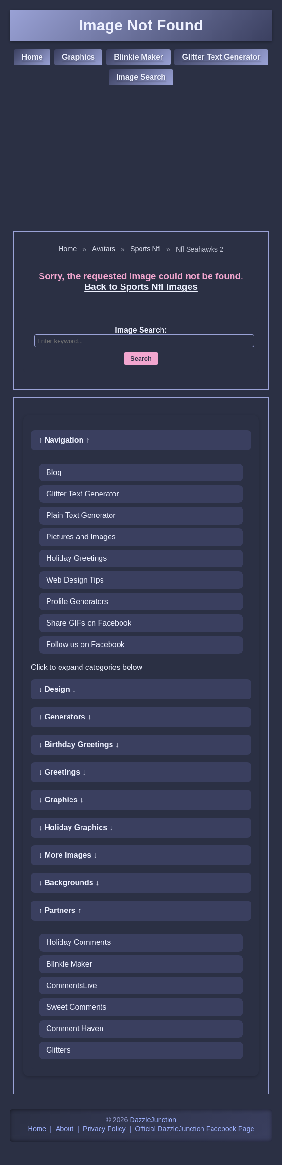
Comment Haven (74, 1028)
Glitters (58, 1050)
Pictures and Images (81, 537)
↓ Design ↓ (57, 689)
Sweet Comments (76, 1007)
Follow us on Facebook (85, 644)
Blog (53, 472)
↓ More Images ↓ (68, 855)
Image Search (141, 77)
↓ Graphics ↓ (61, 800)
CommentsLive (71, 986)
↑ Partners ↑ (60, 910)
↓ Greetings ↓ (62, 772)
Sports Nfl (146, 249)
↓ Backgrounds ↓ (69, 883)
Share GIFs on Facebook (88, 623)
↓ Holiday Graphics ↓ (76, 827)
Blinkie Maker (138, 57)
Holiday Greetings (76, 558)
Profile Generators (77, 602)
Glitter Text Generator (221, 57)
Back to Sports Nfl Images (141, 287)
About (65, 1129)
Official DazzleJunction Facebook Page (194, 1129)
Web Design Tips (75, 580)
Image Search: (141, 330)
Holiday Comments (78, 942)
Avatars (103, 249)
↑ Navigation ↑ (64, 440)
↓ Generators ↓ (65, 717)
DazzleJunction (153, 1120)
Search (141, 358)
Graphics (78, 57)
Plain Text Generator (81, 515)
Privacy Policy (104, 1129)
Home (31, 57)
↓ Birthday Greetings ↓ (79, 744)
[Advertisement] (141, 159)
